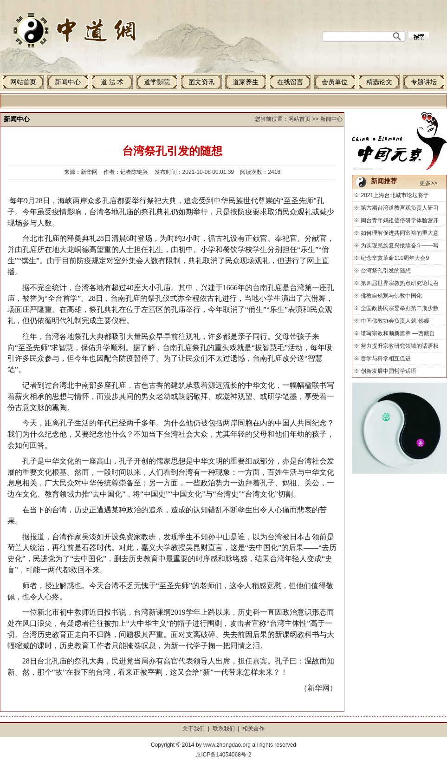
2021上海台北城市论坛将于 (395, 195)
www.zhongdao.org (227, 745)
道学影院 (157, 82)
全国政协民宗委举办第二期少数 (400, 308)
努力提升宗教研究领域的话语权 (400, 346)
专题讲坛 (424, 82)
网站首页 (23, 82)
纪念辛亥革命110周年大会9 (395, 258)
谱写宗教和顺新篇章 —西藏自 (397, 333)
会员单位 (335, 82)
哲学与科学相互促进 (386, 358)
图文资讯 (201, 82)
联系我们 (224, 728)
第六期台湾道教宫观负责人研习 (400, 208)
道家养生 (246, 82)
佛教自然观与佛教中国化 (391, 295)
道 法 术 (112, 82)
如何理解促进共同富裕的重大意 (400, 233)
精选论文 (379, 82)
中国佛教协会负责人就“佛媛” (396, 321)
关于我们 (193, 728)
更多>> (428, 183)
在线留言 (290, 82)
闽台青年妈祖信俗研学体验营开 (400, 220)
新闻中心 (68, 82)
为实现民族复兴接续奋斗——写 (400, 245)
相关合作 (253, 728)
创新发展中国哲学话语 (388, 371)
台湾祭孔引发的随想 (386, 270)
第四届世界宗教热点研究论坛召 (400, 283)
